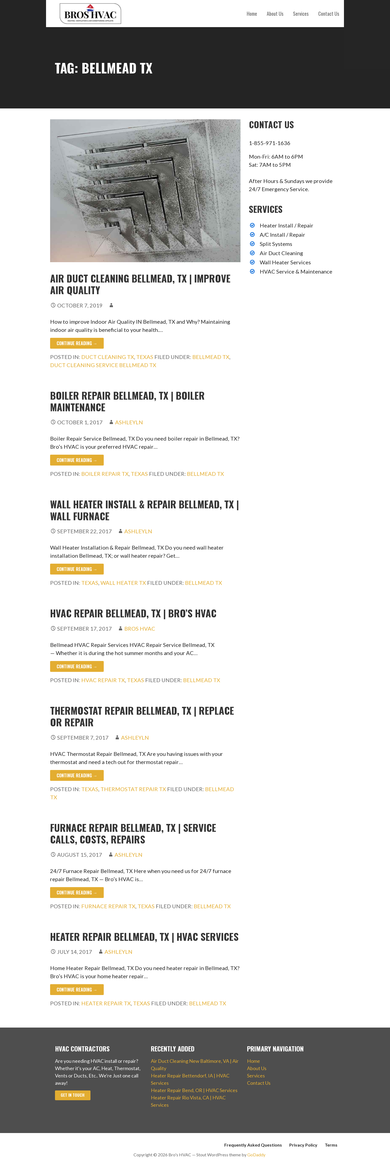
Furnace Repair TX (108, 906)
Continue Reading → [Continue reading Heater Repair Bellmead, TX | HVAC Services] (77, 989)
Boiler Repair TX (105, 473)
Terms (331, 1144)
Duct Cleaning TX (107, 357)
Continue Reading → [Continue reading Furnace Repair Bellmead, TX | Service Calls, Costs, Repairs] (77, 892)
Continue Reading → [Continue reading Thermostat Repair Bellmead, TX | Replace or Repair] (77, 775)
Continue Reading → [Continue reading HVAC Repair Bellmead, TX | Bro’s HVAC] (77, 666)
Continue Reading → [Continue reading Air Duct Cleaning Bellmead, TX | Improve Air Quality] (77, 343)
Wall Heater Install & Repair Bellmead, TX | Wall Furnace (144, 510)
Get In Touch (72, 1095)
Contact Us (328, 13)
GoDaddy (256, 1154)
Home (252, 13)
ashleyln (129, 422)
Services (300, 13)
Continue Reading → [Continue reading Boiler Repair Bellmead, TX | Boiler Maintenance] (77, 460)
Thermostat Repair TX (133, 789)
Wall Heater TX (123, 582)
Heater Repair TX (106, 1003)
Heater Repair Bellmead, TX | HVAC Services (144, 936)
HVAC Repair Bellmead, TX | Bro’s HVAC (133, 613)
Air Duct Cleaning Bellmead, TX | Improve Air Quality (140, 284)
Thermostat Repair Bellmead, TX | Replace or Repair (142, 716)
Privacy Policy (303, 1144)
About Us (275, 13)
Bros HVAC (139, 628)
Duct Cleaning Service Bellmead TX (103, 365)
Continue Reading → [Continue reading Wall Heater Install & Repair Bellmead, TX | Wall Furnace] (77, 569)
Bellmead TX (210, 357)
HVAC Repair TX (103, 680)
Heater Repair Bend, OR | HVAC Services (194, 1090)
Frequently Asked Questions (253, 1144)
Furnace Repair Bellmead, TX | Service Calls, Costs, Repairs (133, 833)
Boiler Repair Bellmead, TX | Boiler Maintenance (127, 401)
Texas (144, 357)
